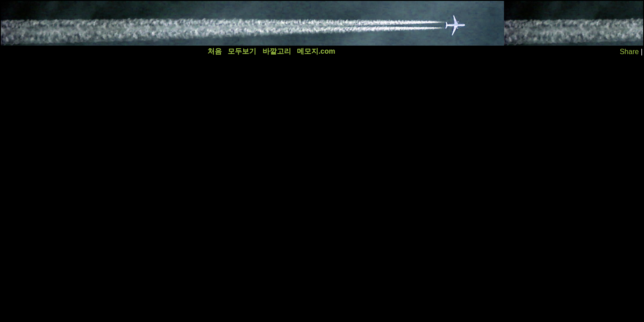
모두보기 (242, 51)
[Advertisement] (164, 23)
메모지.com (316, 51)
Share (629, 51)
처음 (215, 51)
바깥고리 (277, 51)
